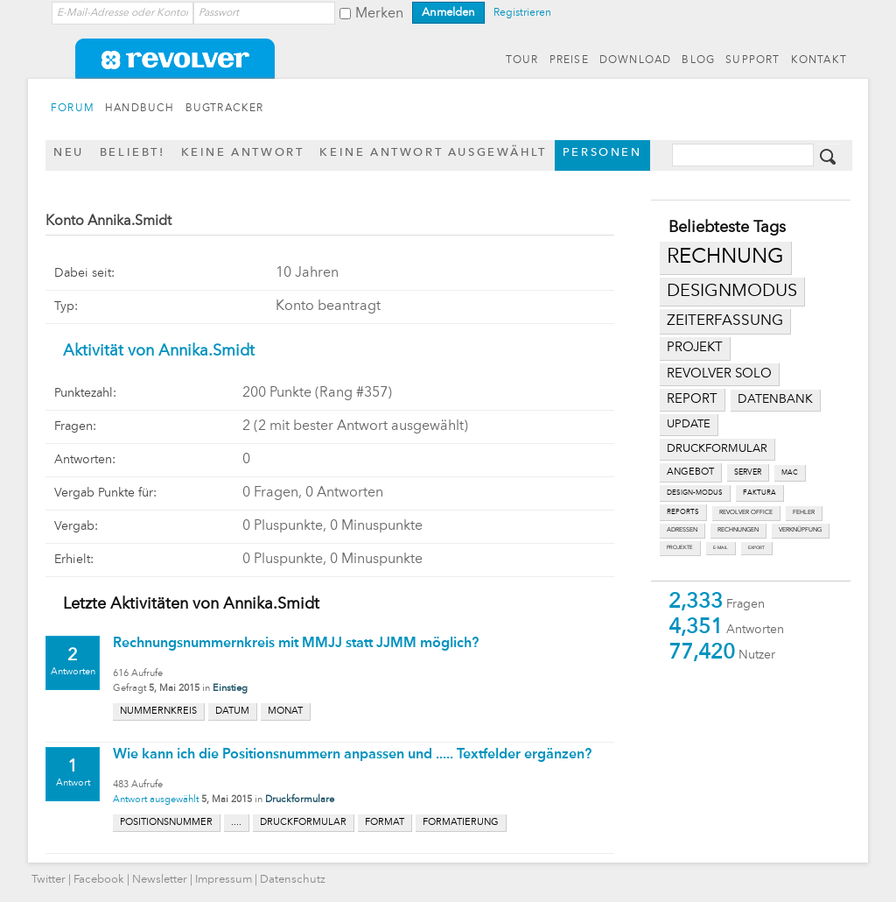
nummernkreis (158, 711)
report (692, 399)
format (384, 823)
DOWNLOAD (635, 60)
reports (683, 512)
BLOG (698, 60)
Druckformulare (299, 800)
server (747, 472)
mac (789, 472)
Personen (602, 153)
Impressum (223, 879)
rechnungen (738, 530)
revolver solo (719, 374)
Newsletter (159, 879)
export (756, 548)
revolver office (746, 513)
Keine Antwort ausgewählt (432, 153)
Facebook (99, 879)
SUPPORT (752, 60)
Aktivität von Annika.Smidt (159, 351)
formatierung (461, 823)
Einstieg (230, 689)
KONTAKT (819, 60)
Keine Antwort (242, 153)
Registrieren (522, 13)
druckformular (717, 449)
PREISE (569, 60)
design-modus (695, 493)
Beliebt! (132, 153)
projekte (680, 548)
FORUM (72, 108)
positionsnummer (166, 823)
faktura (759, 493)
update (688, 424)
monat (285, 711)
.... (236, 823)
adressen (682, 530)
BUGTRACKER (225, 108)
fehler (804, 513)
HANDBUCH (140, 108)
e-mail (720, 548)
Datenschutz (293, 879)
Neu (68, 153)
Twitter (49, 879)
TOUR (522, 60)
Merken (379, 14)
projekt (695, 348)
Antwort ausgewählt (156, 800)
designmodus (732, 291)
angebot (690, 472)
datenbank (775, 399)
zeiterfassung (725, 321)
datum (232, 711)
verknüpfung (800, 530)
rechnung (725, 257)
